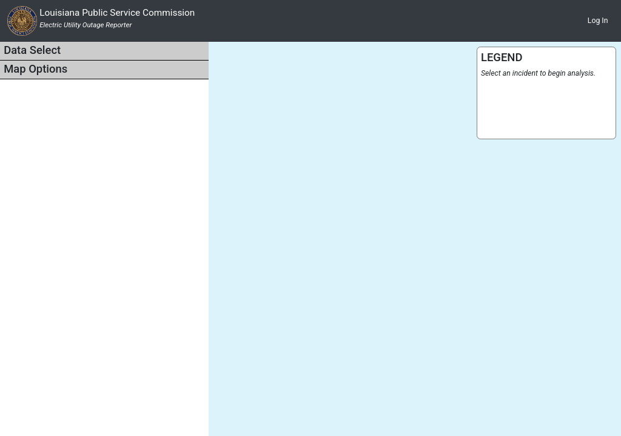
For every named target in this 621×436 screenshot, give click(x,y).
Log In (598, 20)
